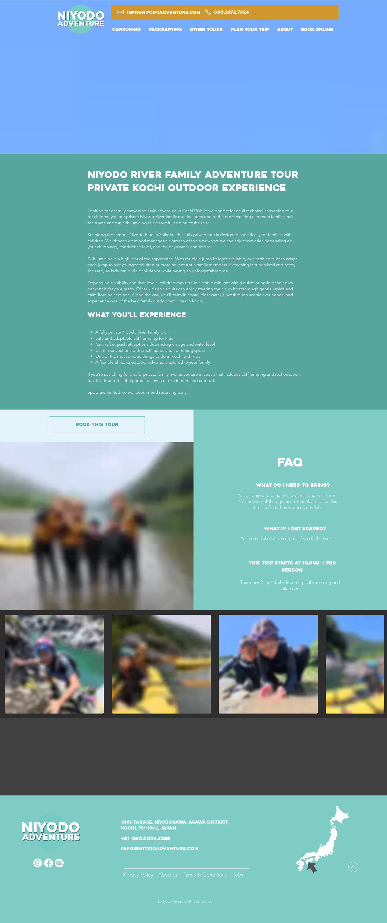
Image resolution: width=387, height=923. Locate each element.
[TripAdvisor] (59, 863)
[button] (126, 32)
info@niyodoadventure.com (164, 12)
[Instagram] (37, 863)
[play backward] (11, 664)
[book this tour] (97, 424)
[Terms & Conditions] (205, 875)
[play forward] (377, 664)
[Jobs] (239, 875)
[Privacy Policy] (138, 875)
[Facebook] (48, 863)
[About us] (168, 875)
